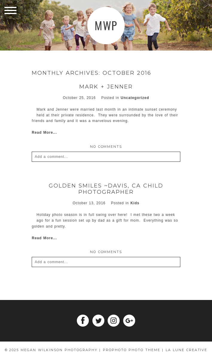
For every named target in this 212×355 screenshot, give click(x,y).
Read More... (44, 132)
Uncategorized (135, 98)
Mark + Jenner (106, 87)
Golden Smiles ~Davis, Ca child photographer (106, 189)
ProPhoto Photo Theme (131, 350)
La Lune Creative (187, 350)
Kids (134, 203)
